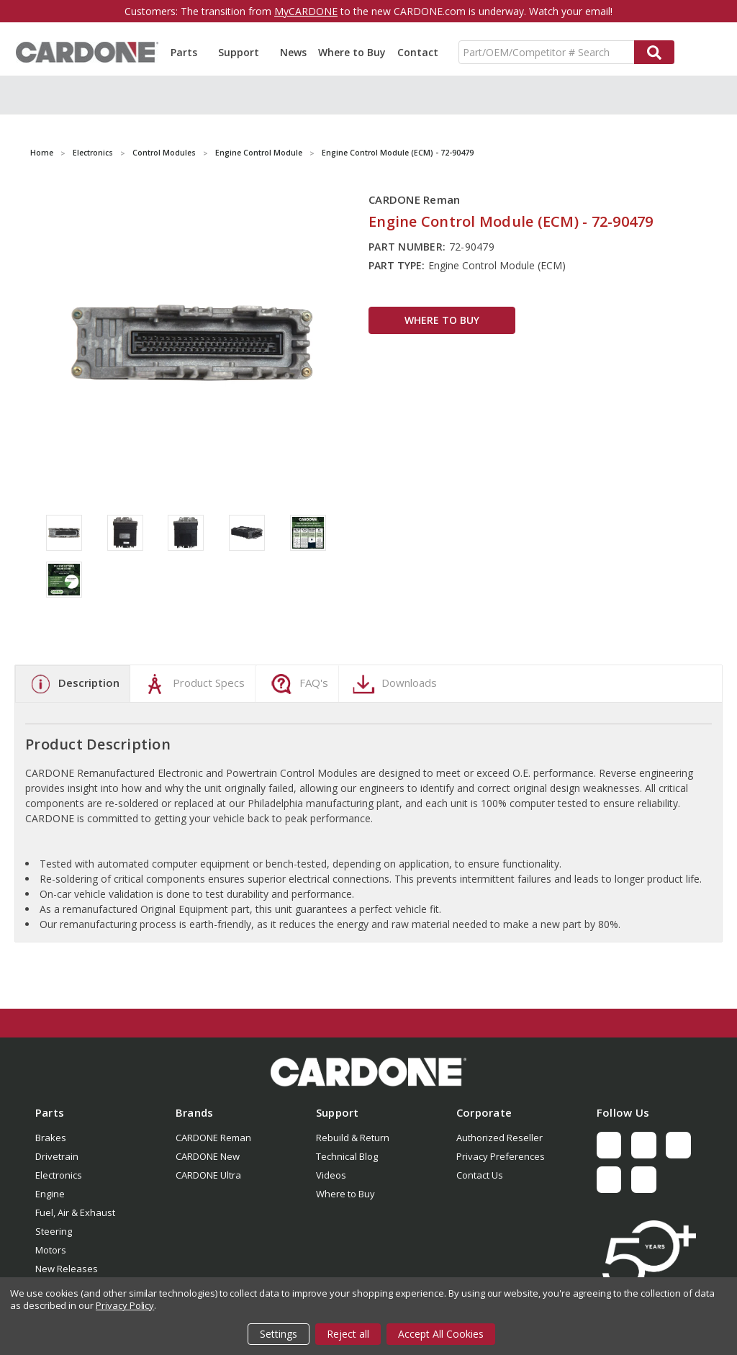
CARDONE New (208, 1156)
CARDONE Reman (213, 1137)
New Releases (66, 1268)
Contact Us (479, 1175)
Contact (417, 52)
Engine (50, 1193)
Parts (189, 52)
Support (243, 52)
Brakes (50, 1137)
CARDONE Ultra (208, 1175)
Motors (50, 1249)
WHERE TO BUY (441, 320)
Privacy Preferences (500, 1156)
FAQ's (297, 684)
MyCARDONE (306, 11)
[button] (368, 1072)
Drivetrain (56, 1156)
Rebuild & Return (352, 1137)
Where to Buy (352, 52)
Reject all (348, 1334)
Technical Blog (347, 1156)
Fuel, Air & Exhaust (75, 1212)
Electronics (58, 1175)
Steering (53, 1231)
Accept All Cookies (441, 1334)
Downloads (393, 684)
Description (72, 684)
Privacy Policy (125, 1305)
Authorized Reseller (499, 1137)
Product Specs (192, 684)
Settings (278, 1334)
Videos (331, 1175)
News (293, 52)
